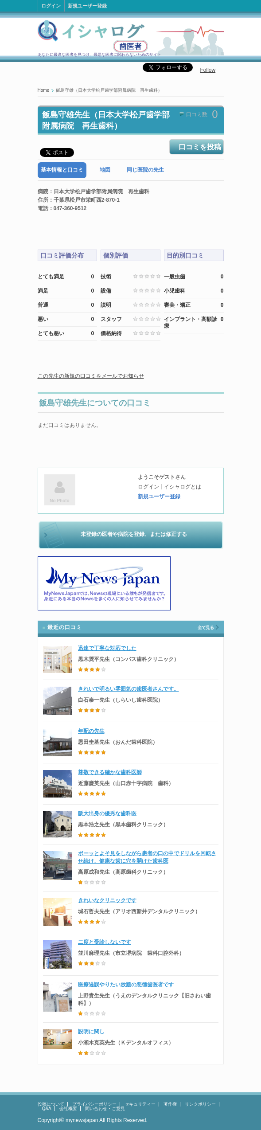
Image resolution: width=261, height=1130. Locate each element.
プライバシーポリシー (94, 1104)
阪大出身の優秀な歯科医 (107, 813)
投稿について (51, 1104)
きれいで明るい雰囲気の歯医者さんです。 (128, 689)
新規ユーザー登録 (87, 5)
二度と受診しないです (104, 942)
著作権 (170, 1104)
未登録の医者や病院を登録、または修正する (134, 534)
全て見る (206, 627)
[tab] (62, 170)
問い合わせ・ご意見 (105, 1108)
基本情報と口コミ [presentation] (62, 170)
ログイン (51, 5)
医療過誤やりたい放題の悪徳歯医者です (126, 984)
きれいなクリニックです (107, 900)
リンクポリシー (200, 1104)
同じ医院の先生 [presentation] (145, 170)
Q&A (46, 1108)
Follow (208, 70)
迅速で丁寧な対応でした (107, 648)
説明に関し (91, 1031)
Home (44, 90)
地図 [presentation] (105, 170)
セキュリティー (140, 1104)
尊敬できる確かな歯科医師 (110, 772)
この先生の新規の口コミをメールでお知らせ (91, 376)
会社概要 (68, 1108)
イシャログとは (182, 487)
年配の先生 (91, 731)
